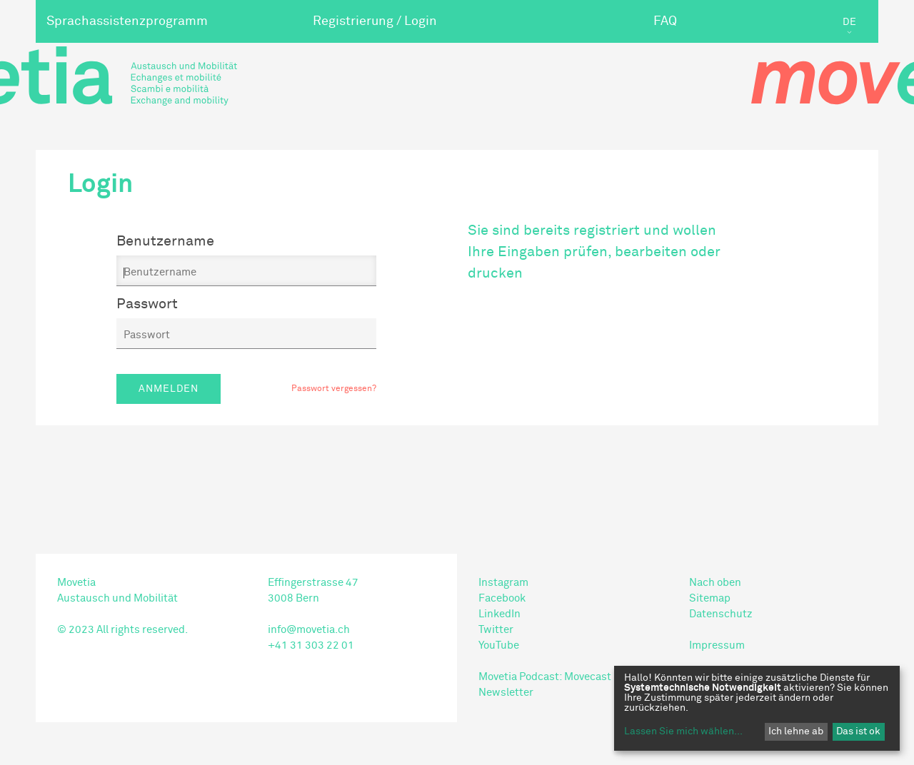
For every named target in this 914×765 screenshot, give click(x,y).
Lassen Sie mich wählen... (683, 731)
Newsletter (505, 692)
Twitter (495, 629)
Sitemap (709, 598)
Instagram (503, 582)
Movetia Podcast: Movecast (544, 677)
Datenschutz (721, 614)
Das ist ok (858, 731)
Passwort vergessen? (333, 389)
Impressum (717, 645)
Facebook (502, 598)
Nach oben (715, 582)
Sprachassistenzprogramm (127, 21)
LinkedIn (499, 614)
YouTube (498, 645)
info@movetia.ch (309, 629)
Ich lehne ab (795, 731)
